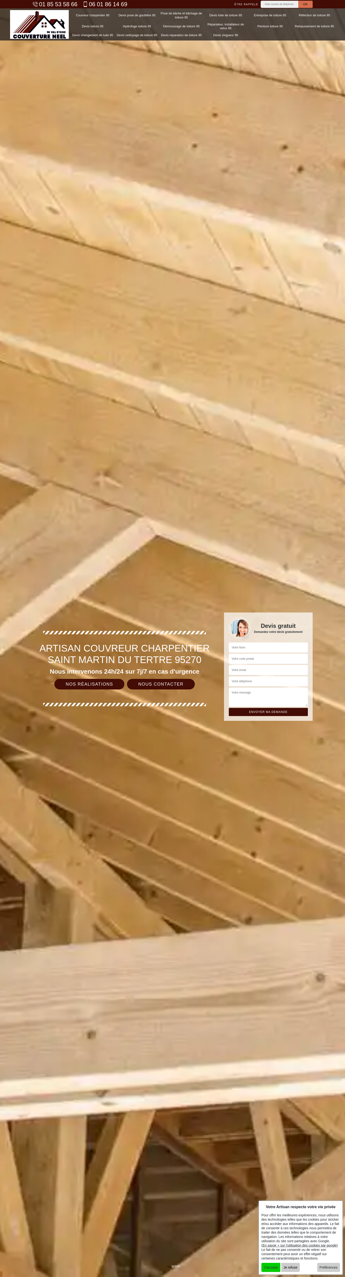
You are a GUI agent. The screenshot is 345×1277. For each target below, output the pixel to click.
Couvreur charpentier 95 (92, 15)
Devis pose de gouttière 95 (136, 15)
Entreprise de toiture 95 (270, 15)
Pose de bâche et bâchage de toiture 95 (181, 15)
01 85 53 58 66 (54, 4)
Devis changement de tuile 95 (92, 35)
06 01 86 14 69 (104, 4)
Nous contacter (161, 684)
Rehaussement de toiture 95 (314, 26)
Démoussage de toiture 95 (181, 26)
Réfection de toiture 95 (314, 15)
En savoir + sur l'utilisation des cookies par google (300, 1245)
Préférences (329, 1267)
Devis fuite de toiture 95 (225, 15)
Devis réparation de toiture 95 (181, 35)
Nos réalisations (89, 684)
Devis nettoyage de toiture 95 (137, 35)
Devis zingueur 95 (225, 35)
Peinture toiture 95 (270, 26)
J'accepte (271, 1267)
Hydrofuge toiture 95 (137, 26)
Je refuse (291, 1267)
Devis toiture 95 (92, 26)
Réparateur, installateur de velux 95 (225, 26)
